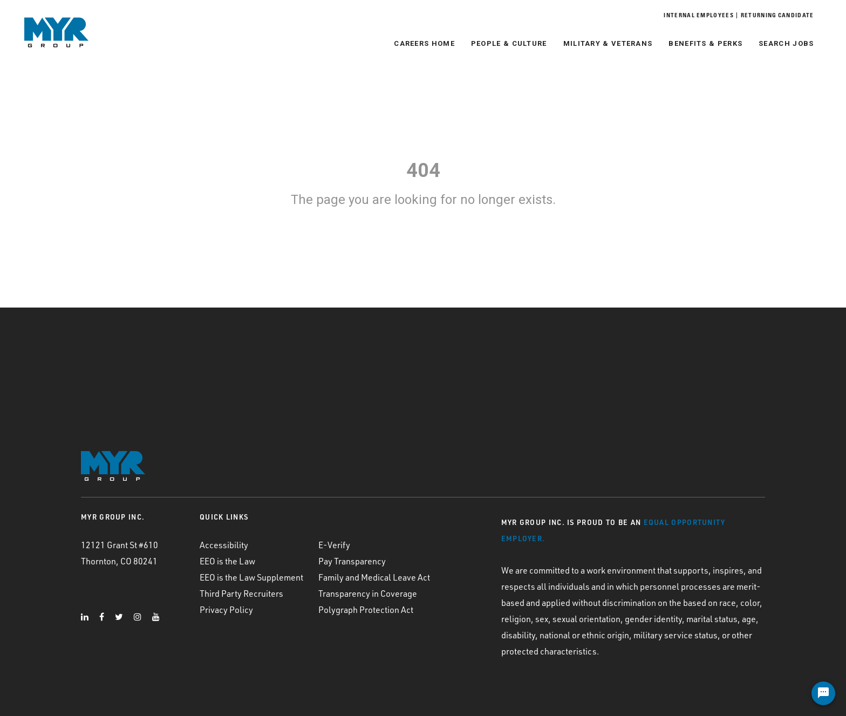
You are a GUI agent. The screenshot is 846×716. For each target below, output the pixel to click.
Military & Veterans (602, 43)
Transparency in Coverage (367, 593)
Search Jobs (780, 43)
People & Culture (503, 43)
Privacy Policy (226, 609)
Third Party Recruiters (241, 593)
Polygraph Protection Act (365, 609)
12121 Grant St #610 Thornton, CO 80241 (119, 553)
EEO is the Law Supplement (251, 577)
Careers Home (418, 43)
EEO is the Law (227, 561)
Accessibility (224, 545)
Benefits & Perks (700, 43)
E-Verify (334, 545)
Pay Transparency (352, 561)
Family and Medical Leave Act (374, 577)
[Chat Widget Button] (823, 693)
